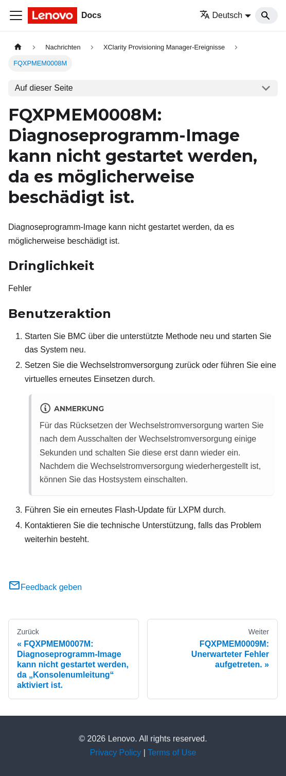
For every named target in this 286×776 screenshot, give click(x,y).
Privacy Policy (115, 752)
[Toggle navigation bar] (16, 15)
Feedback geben (45, 587)
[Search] (266, 15)
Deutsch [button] (221, 15)
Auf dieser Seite (44, 87)
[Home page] (18, 47)
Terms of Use (172, 752)
